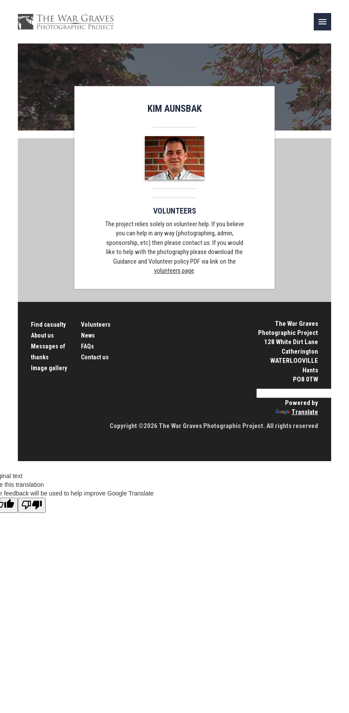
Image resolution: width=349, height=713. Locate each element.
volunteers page (174, 270)
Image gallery (49, 368)
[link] (322, 21)
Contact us (95, 357)
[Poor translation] (32, 505)
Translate (296, 412)
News (88, 335)
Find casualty (48, 324)
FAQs (87, 346)
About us (42, 335)
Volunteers (96, 324)
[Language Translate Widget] (298, 393)
